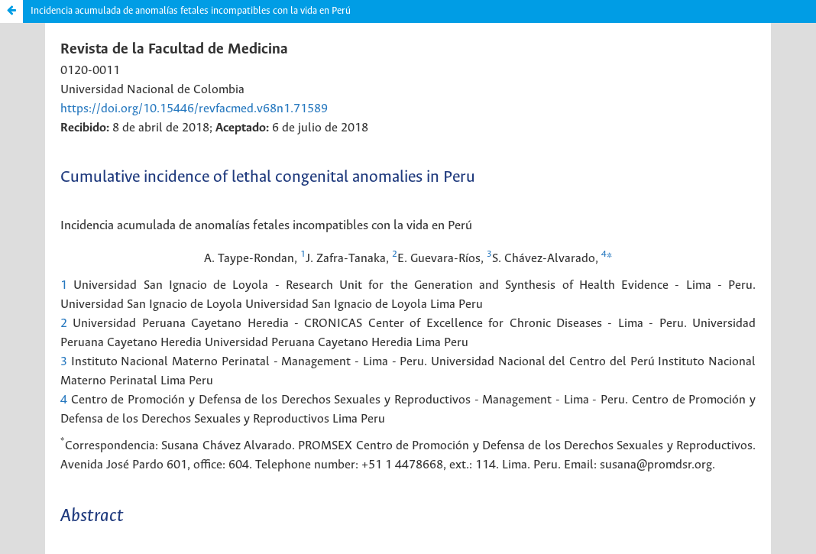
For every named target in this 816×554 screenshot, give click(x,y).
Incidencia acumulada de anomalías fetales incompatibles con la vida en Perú (191, 11)
